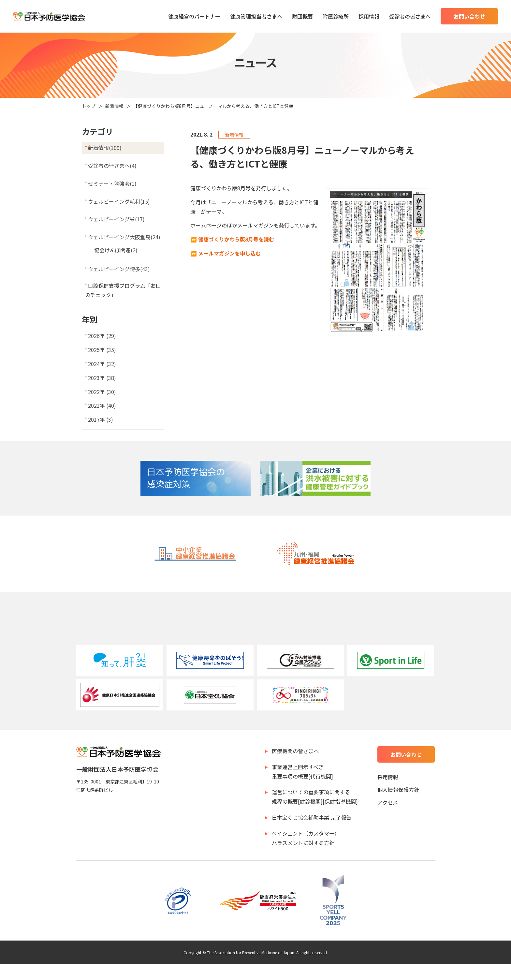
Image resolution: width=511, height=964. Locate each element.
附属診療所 (336, 16)
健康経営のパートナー (194, 16)
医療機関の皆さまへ (295, 751)
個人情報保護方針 (398, 790)
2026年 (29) (102, 336)
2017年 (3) (100, 419)
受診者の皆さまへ (410, 16)
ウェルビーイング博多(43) (119, 269)
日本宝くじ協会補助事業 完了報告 (311, 817)
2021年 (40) (102, 405)
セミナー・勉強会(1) (112, 183)
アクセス (387, 802)
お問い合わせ (469, 16)
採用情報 (368, 16)
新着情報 (114, 106)
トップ (88, 106)
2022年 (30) (102, 392)
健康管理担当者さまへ (256, 16)
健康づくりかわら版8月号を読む (236, 239)
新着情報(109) (105, 148)
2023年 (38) (102, 378)
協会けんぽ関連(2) (116, 250)
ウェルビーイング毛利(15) (119, 201)
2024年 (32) (102, 364)
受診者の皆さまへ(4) (112, 165)
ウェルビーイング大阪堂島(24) (124, 237)
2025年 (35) (102, 350)
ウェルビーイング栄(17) (116, 219)
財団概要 (302, 16)
